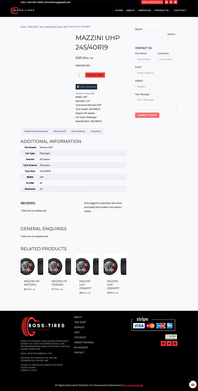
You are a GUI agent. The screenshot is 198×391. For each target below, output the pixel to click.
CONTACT (180, 10)
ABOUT (130, 10)
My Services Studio (133, 385)
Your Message (142, 94)
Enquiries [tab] (96, 131)
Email (138, 66)
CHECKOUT (80, 337)
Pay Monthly (152, 2)
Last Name (163, 53)
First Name (141, 53)
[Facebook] (166, 2)
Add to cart (95, 75)
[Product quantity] (80, 75)
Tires (88, 93)
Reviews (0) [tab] (60, 131)
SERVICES (144, 10)
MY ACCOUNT (81, 347)
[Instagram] (175, 2)
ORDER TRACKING (84, 342)
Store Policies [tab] (78, 131)
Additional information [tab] (36, 131)
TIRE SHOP (80, 322)
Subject (139, 80)
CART (77, 332)
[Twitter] (171, 2)
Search (138, 29)
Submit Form (147, 115)
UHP (92, 93)
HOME (119, 10)
